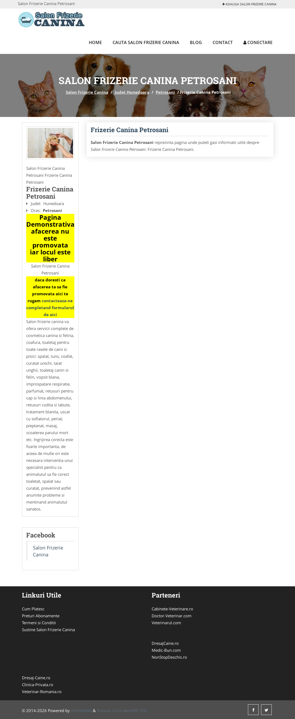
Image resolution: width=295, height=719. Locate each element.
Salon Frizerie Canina (87, 92)
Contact (223, 42)
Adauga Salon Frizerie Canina (249, 4)
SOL (143, 710)
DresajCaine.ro (165, 643)
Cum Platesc (33, 608)
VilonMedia (81, 710)
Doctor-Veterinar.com (171, 615)
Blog (196, 42)
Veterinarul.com (166, 622)
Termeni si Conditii (39, 622)
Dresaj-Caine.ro (36, 677)
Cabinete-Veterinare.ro (172, 608)
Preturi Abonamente (40, 615)
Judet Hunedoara (132, 92)
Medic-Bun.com (166, 650)
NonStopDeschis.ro (169, 657)
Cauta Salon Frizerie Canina (146, 42)
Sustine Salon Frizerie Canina (48, 629)
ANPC (133, 710)
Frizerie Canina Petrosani (129, 129)
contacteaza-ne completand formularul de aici (50, 307)
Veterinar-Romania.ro (42, 691)
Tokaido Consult (111, 710)
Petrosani (165, 92)
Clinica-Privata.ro (37, 684)
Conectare (258, 42)
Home (95, 42)
